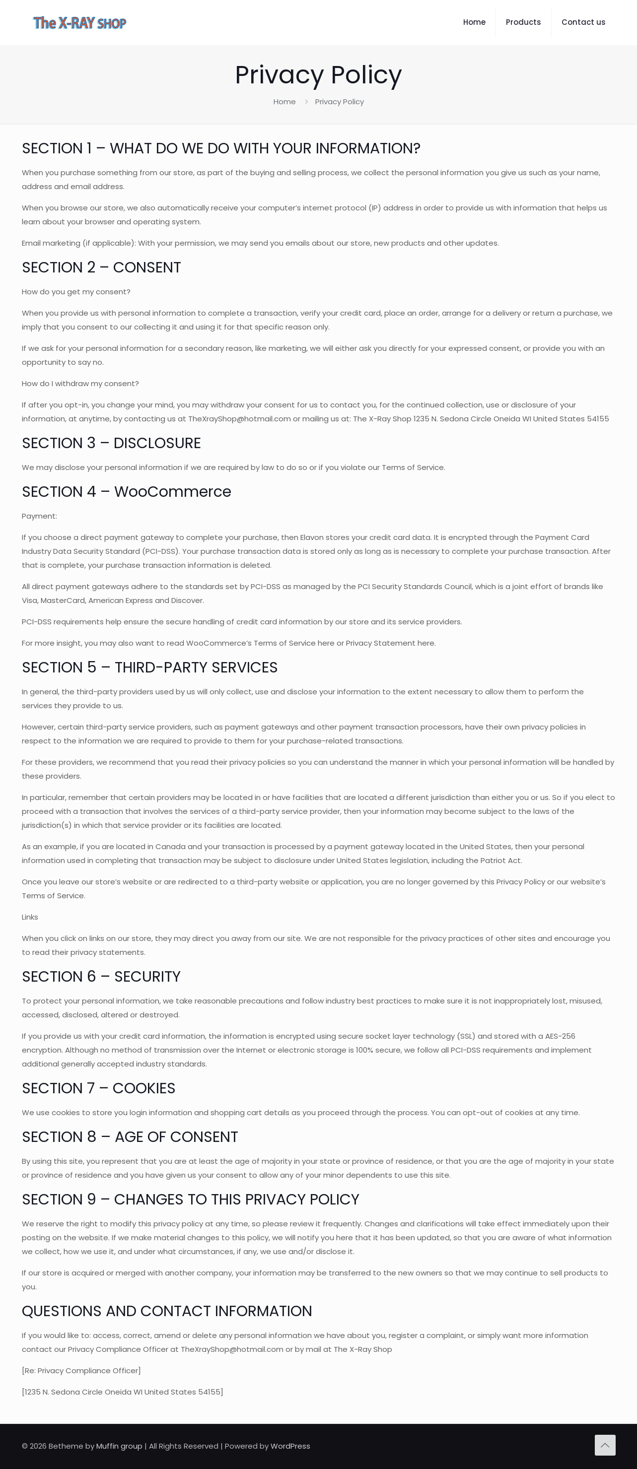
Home (285, 101)
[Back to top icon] (605, 1445)
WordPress (290, 1446)
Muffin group (119, 1446)
